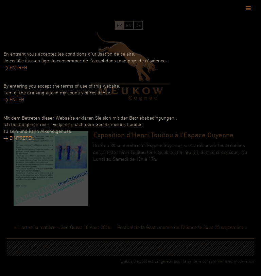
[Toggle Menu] (248, 8)
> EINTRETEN (18, 138)
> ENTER (13, 100)
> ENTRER (15, 68)
